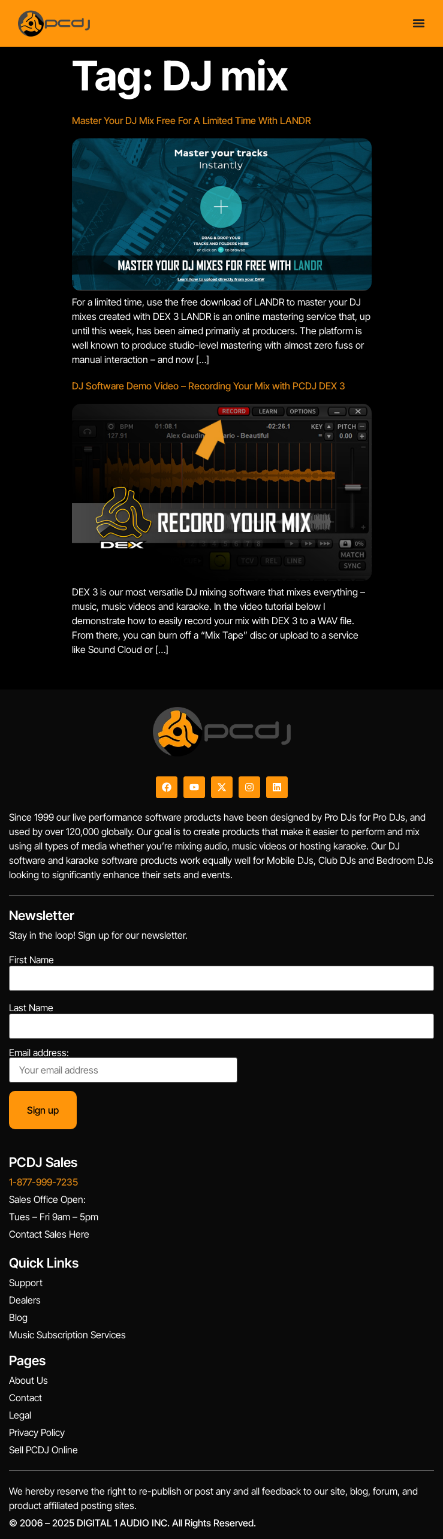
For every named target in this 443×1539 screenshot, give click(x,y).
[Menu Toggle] (418, 19)
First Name (31, 959)
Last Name (31, 1007)
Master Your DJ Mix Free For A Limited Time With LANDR (191, 120)
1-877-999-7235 (43, 1182)
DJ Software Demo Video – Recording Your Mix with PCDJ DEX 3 (208, 386)
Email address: (123, 1065)
